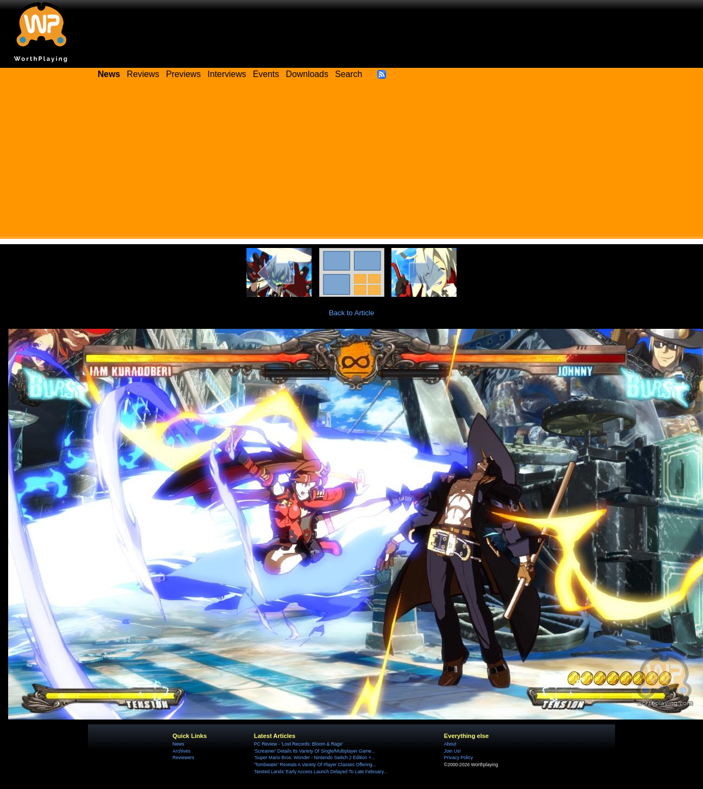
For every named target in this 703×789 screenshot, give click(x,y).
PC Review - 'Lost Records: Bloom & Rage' (298, 744)
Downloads (307, 74)
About (450, 744)
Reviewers (183, 757)
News (178, 744)
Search (348, 74)
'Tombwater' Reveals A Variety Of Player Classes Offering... (315, 764)
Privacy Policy (458, 757)
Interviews (226, 74)
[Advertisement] (352, 163)
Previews (183, 74)
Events (266, 74)
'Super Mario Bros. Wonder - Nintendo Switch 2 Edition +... (314, 757)
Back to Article (352, 313)
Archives (182, 751)
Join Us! (452, 751)
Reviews (143, 74)
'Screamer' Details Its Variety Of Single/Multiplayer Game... (314, 751)
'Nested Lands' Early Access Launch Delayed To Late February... (321, 771)
